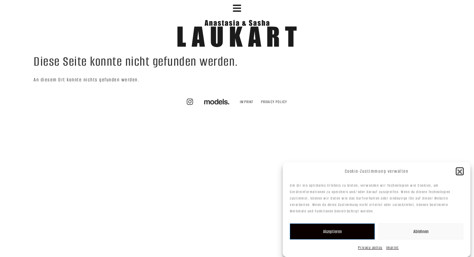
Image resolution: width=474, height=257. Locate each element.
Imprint (392, 249)
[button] (459, 173)
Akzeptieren (332, 233)
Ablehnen (421, 233)
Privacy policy (370, 249)
